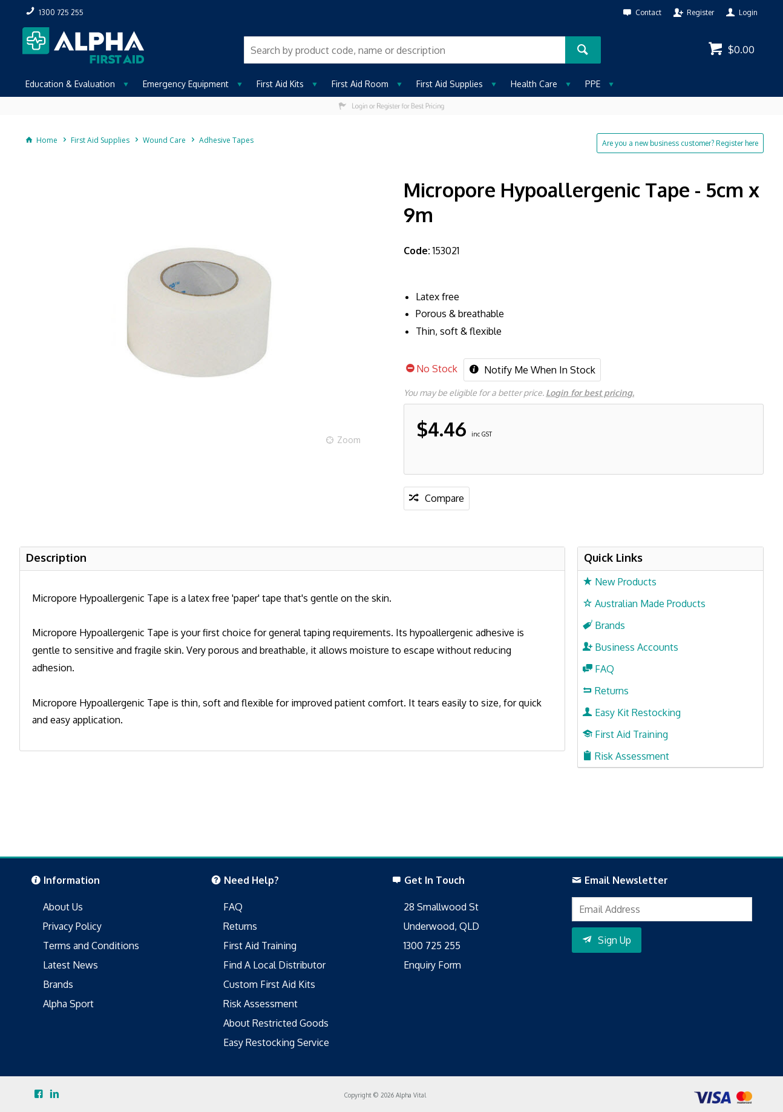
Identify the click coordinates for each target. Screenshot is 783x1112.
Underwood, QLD (441, 926)
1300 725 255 (432, 945)
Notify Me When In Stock (538, 370)
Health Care (534, 84)
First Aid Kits (280, 84)
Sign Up (614, 940)
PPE (592, 84)
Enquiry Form (432, 965)
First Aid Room (360, 84)
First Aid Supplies (449, 84)
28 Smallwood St (441, 907)
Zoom (349, 440)
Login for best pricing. (590, 392)
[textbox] (404, 50)
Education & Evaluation (70, 84)
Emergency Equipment (186, 84)
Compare (444, 498)
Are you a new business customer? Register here (680, 143)
